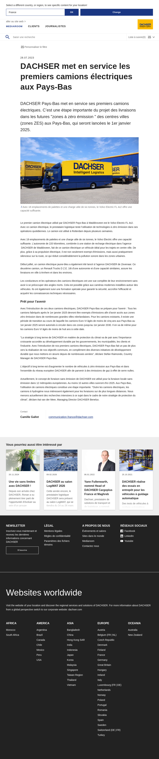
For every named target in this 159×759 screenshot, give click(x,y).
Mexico (40, 650)
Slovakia (102, 715)
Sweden (101, 725)
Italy (99, 680)
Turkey (101, 735)
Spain (100, 720)
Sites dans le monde (93, 536)
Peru (39, 655)
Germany (102, 660)
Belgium (101, 635)
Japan (70, 655)
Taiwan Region (75, 675)
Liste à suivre (137, 37)
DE (119, 685)
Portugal (101, 705)
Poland (101, 700)
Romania (102, 710)
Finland (101, 650)
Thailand (71, 680)
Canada (41, 640)
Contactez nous (90, 546)
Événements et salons (94, 531)
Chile (39, 645)
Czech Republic (105, 640)
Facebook (127, 531)
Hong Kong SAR (76, 640)
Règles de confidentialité (57, 536)
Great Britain (104, 665)
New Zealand (135, 635)
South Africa (12, 635)
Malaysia (72, 665)
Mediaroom (14, 26)
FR (109, 635)
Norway (101, 695)
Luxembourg (104, 685)
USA (39, 660)
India (69, 645)
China (70, 635)
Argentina (42, 630)
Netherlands (104, 690)
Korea (70, 660)
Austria (101, 630)
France (101, 655)
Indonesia (72, 650)
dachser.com (75, 609)
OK (71, 12)
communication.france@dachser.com (71, 416)
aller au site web (16, 21)
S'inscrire (22, 550)
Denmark (102, 645)
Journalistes (56, 26)
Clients (34, 26)
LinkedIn (127, 536)
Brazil (40, 635)
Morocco (10, 630)
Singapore (72, 670)
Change (117, 12)
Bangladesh (73, 630)
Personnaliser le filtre (33, 47)
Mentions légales (53, 531)
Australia (132, 630)
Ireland (101, 675)
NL (114, 635)
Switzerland (103, 730)
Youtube (126, 541)
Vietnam (71, 685)
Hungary (102, 670)
